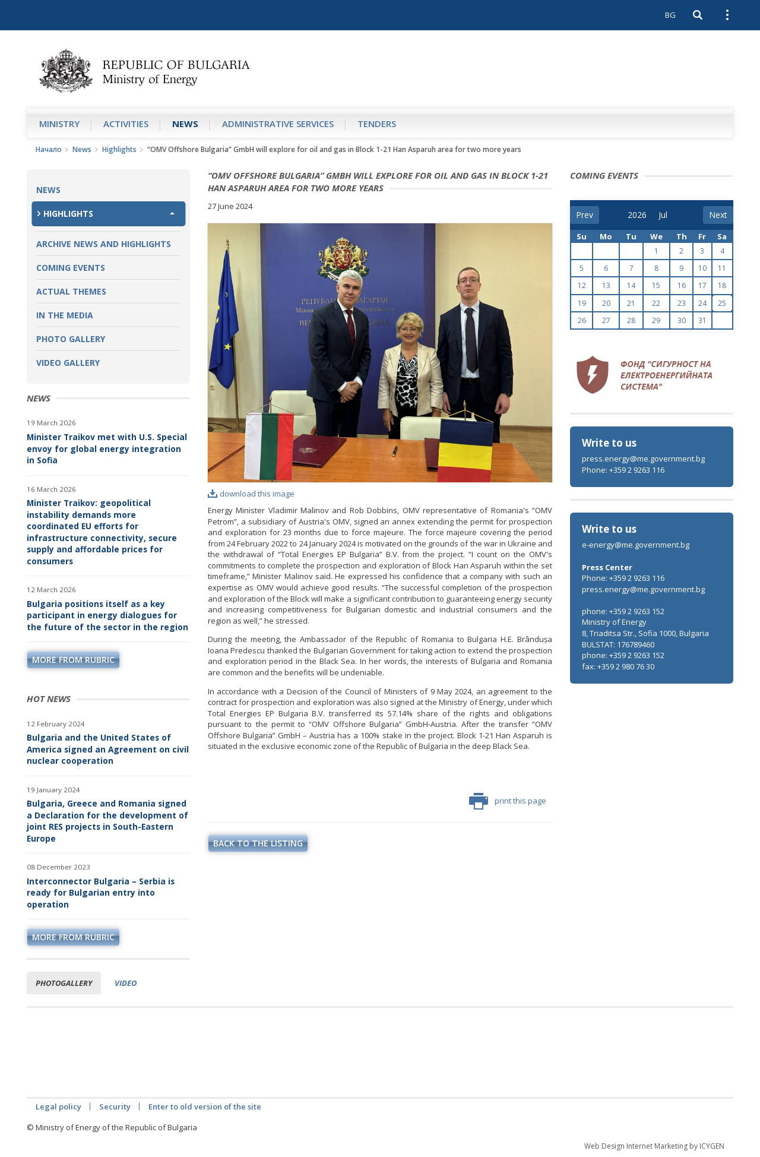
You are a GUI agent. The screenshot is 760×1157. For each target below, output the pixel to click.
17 (702, 285)
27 (606, 320)
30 (681, 320)
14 (631, 285)
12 (582, 285)
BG (670, 15)
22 (656, 303)
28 (631, 320)
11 (722, 268)
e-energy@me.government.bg (635, 544)
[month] (666, 215)
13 (606, 285)
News (185, 123)
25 (722, 303)
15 (656, 285)
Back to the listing (258, 843)
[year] (637, 215)
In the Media (64, 315)
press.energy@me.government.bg (643, 458)
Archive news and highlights (103, 243)
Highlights (119, 149)
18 (722, 285)
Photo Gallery (70, 338)
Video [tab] (126, 983)
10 (702, 268)
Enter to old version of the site (204, 1106)
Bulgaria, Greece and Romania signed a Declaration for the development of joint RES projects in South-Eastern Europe (107, 821)
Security (115, 1106)
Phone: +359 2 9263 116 (623, 469)
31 (702, 320)
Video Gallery (68, 362)
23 (681, 303)
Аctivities (125, 123)
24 (702, 303)
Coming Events (70, 267)
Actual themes (71, 291)
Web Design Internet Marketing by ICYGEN (654, 1146)
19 (582, 303)
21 (631, 303)
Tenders (376, 123)
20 (606, 303)
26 (582, 320)
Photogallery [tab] (64, 983)
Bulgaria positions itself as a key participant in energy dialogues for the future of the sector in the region (107, 615)
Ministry (59, 123)
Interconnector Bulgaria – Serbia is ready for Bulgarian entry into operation (101, 892)
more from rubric (73, 659)
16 (681, 285)
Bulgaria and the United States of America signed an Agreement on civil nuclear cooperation (108, 749)
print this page (507, 801)
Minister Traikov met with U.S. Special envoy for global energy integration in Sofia (107, 448)
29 (656, 320)
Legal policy (58, 1106)
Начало (49, 149)
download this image (251, 493)
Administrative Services (278, 123)
